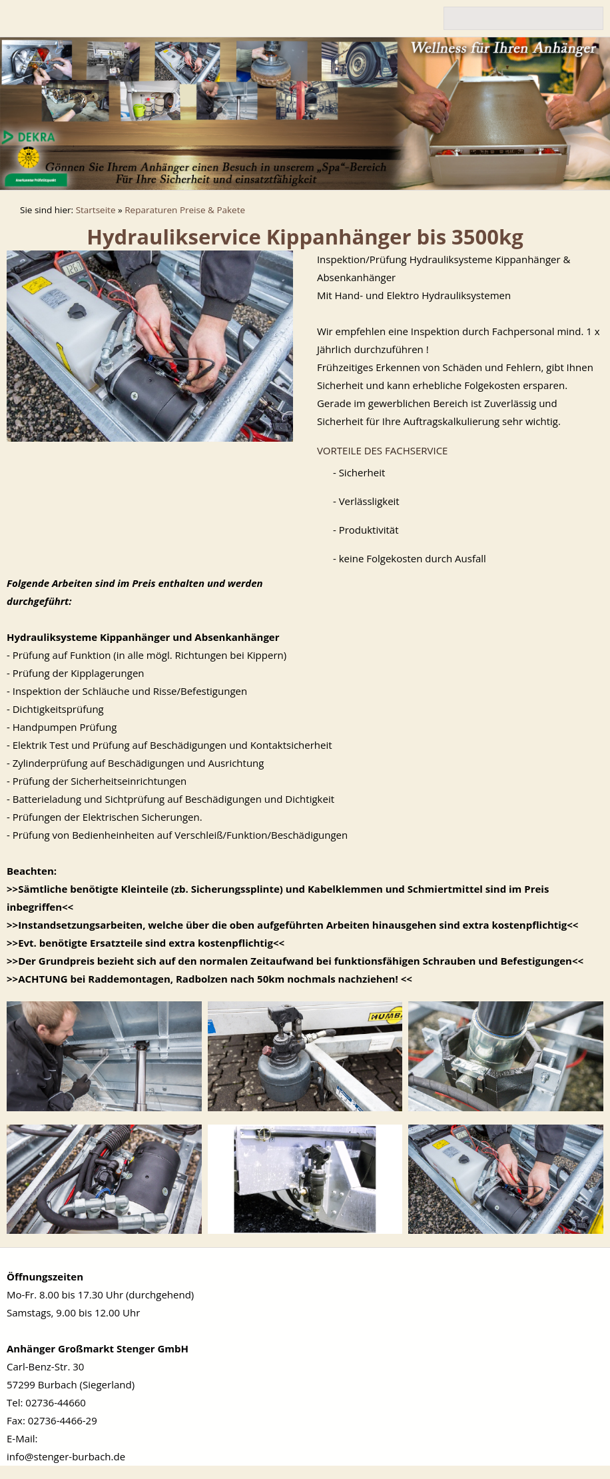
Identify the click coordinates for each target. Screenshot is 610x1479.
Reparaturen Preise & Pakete (185, 210)
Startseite (96, 210)
